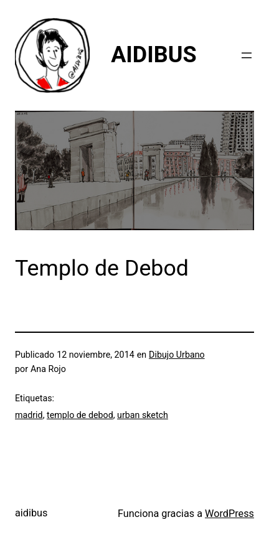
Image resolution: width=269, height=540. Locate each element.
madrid (29, 415)
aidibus (31, 513)
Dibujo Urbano (177, 355)
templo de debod (80, 415)
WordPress (229, 513)
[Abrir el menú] (246, 55)
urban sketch (142, 415)
